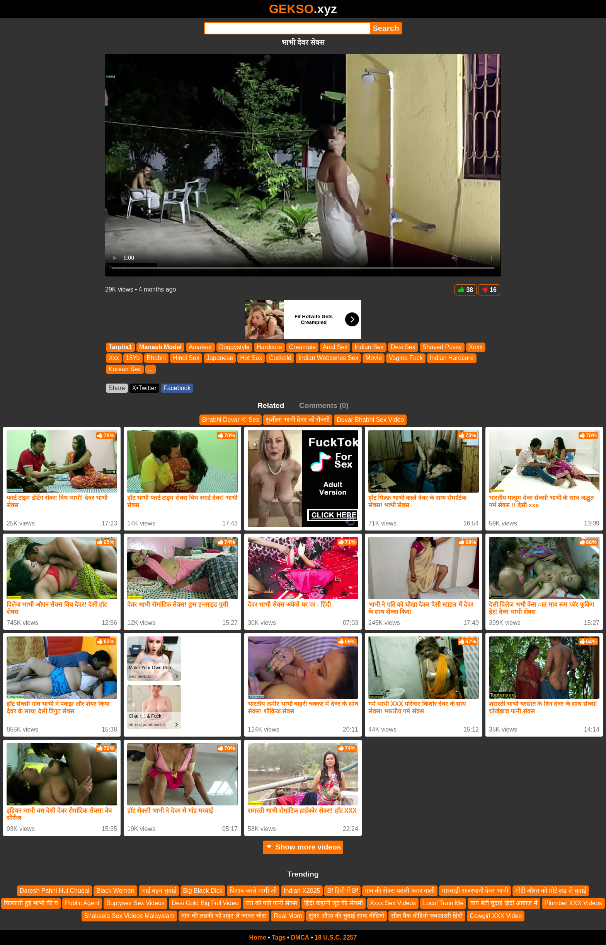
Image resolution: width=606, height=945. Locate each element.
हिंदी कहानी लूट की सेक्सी (333, 903)
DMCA (300, 937)
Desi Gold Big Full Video (205, 903)
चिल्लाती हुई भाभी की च (31, 903)
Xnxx (476, 347)
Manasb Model (160, 347)
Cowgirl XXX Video (496, 916)
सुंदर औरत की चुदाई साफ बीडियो (346, 916)
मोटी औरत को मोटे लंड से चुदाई (551, 890)
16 (489, 290)
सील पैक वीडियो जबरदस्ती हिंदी (427, 916)
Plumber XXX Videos (573, 903)
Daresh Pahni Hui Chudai (55, 890)
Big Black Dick (203, 890)
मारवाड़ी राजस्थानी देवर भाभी (475, 890)
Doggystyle (234, 347)
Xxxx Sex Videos (393, 903)
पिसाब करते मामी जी (253, 890)
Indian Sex (369, 347)
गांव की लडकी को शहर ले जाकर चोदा (224, 916)
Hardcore (269, 347)
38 (465, 290)
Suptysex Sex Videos (135, 903)
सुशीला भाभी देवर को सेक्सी (298, 419)
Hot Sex (251, 358)
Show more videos (303, 847)
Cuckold (280, 358)
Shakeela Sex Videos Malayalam (129, 916)
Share (117, 388)
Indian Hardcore (452, 358)
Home (257, 937)
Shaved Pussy (442, 347)
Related (270, 405)
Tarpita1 (120, 347)
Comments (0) (324, 405)
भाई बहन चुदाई (158, 890)
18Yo (133, 358)
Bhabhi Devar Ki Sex (230, 419)
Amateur (200, 347)
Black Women (115, 890)
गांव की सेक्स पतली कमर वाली (400, 890)
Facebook (177, 388)
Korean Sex (125, 369)
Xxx (114, 358)
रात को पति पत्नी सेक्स (271, 903)
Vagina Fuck (406, 358)
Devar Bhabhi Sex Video (370, 419)
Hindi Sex (186, 358)
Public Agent (82, 903)
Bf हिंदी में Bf (342, 890)
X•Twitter (144, 388)
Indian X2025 (302, 890)
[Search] (287, 28)
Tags (279, 937)
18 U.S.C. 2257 (336, 937)
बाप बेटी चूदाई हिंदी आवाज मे (503, 903)
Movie (373, 358)
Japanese (219, 358)
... (150, 369)
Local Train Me (443, 903)
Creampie (302, 347)
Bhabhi (156, 358)
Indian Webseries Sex (328, 358)
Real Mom (288, 916)
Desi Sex (403, 347)
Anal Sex (335, 347)
